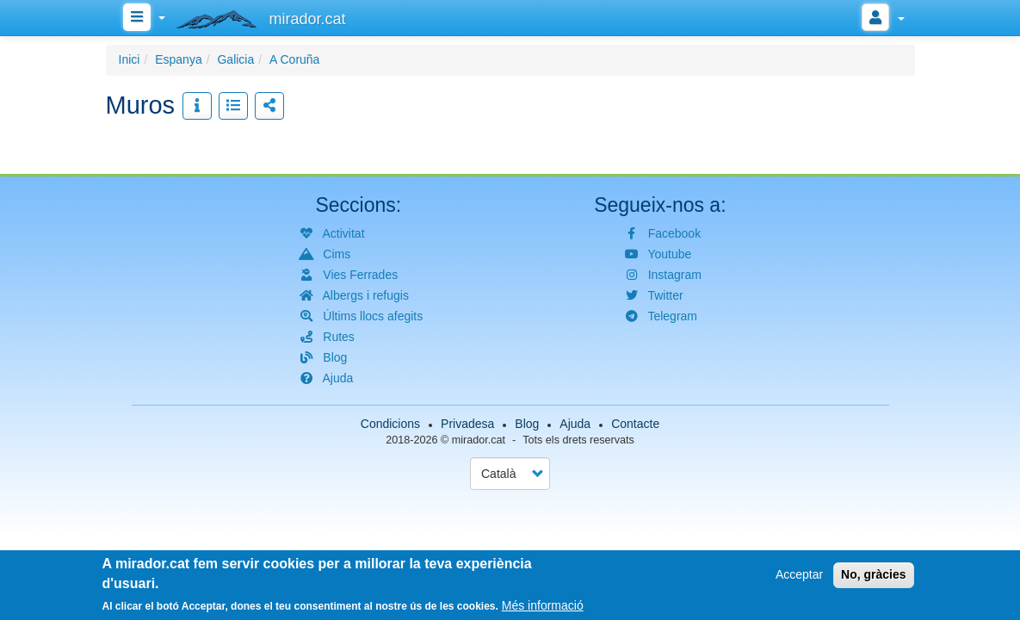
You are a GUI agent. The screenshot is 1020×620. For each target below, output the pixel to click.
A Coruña (294, 59)
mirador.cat (478, 440)
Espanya (178, 59)
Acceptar (799, 575)
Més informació (543, 606)
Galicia (235, 59)
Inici (129, 59)
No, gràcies (873, 575)
